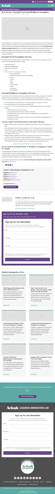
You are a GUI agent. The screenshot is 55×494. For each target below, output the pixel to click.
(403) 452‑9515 (11, 174)
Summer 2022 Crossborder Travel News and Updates (41, 358)
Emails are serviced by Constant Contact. (33, 255)
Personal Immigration (25, 481)
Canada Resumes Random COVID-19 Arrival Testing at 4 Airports (13, 324)
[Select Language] (50, 1)
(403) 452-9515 (13, 172)
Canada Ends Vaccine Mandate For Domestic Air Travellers (41, 324)
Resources (36, 481)
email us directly (12, 161)
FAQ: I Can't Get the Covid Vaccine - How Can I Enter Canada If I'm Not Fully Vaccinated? (41, 290)
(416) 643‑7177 (12, 178)
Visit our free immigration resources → (10, 9)
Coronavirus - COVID (24, 14)
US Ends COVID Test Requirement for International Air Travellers (12, 359)
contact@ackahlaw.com (9, 183)
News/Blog (49, 481)
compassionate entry (10, 106)
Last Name (7, 245)
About (42, 481)
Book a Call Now (11, 186)
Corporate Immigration (10, 481)
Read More (6, 305)
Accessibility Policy (31, 491)
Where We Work (33, 484)
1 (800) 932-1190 (15, 179)
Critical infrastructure (10, 71)
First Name (7, 237)
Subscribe (27, 259)
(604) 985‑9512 (13, 176)
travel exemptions (34, 59)
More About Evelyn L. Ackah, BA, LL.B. (25, 208)
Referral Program (22, 484)
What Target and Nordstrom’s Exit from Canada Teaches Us (13, 289)
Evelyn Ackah (16, 14)
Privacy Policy (23, 491)
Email (6, 229)
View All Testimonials (27, 396)
